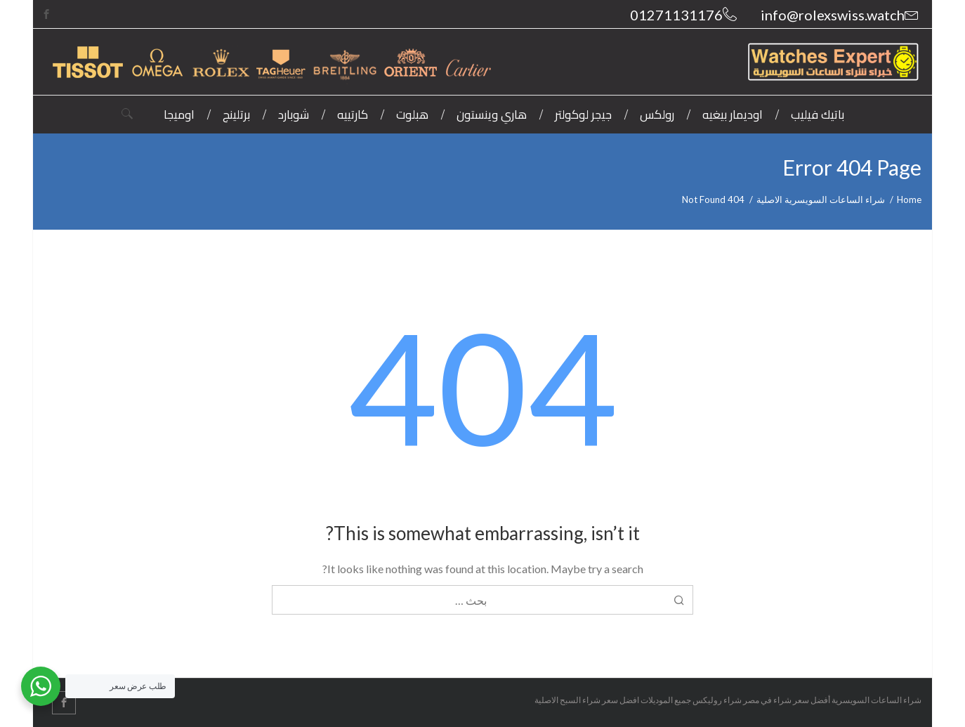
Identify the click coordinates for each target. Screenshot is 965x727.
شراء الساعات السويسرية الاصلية (820, 199)
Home (909, 199)
